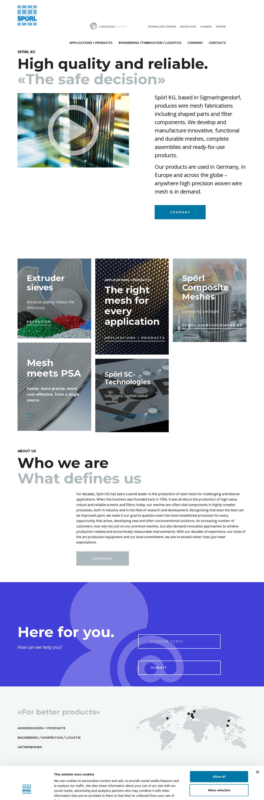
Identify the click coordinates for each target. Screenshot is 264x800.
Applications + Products (91, 43)
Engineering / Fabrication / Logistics (150, 43)
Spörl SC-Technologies (132, 415)
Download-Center (162, 26)
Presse (221, 26)
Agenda (206, 26)
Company (195, 43)
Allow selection (219, 765)
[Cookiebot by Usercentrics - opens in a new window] (27, 792)
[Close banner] (257, 746)
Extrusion (39, 322)
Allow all (219, 751)
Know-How (188, 26)
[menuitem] (119, 26)
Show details (222, 791)
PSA (31, 414)
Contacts (217, 43)
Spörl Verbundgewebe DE (212, 325)
